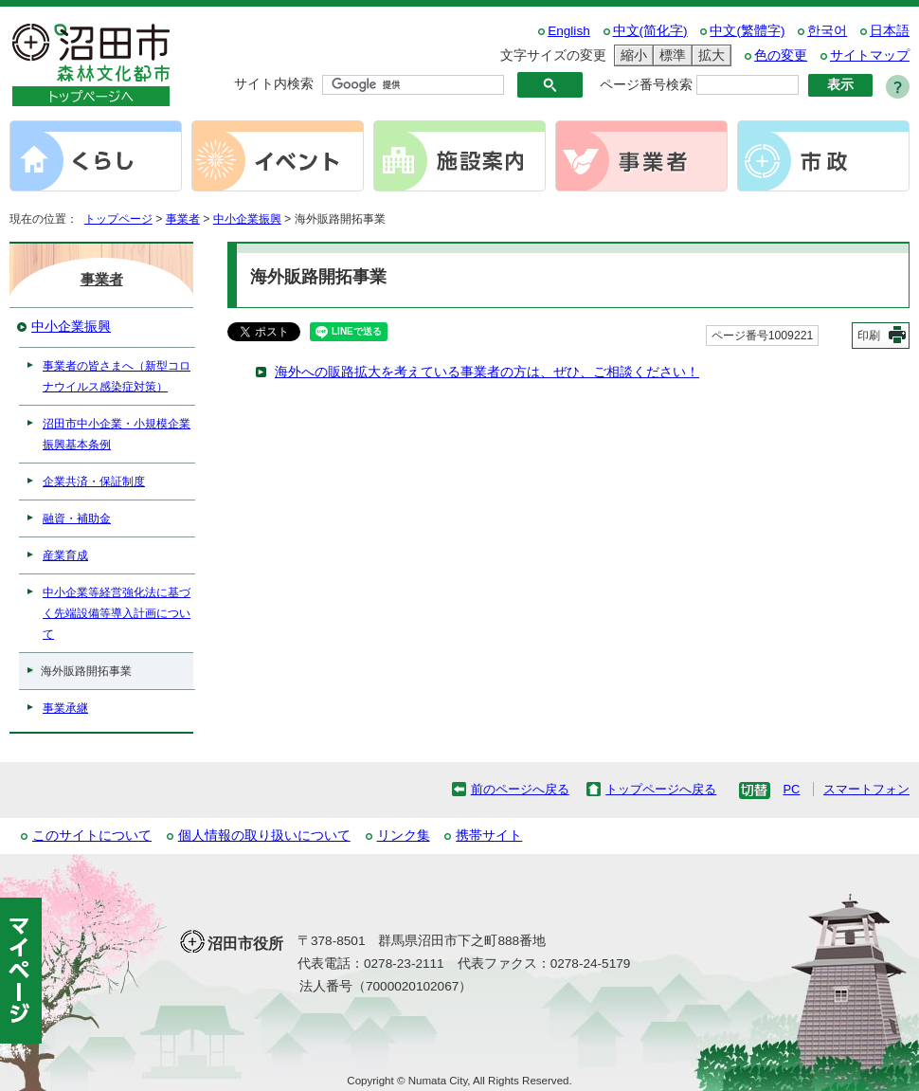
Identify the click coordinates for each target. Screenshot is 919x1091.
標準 (670, 55)
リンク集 (403, 835)
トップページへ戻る (660, 789)
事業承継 (65, 708)
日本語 (890, 31)
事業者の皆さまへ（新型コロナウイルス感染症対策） (116, 376)
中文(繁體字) (747, 31)
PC (791, 789)
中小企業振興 (247, 219)
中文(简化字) (650, 31)
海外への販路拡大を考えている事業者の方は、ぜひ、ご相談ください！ (487, 372)
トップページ (118, 219)
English (569, 31)
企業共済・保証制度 (94, 481)
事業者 (183, 219)
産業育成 (65, 555)
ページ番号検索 (646, 85)
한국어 (827, 31)
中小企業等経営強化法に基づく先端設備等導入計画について (116, 613)
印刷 (868, 335)
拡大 (709, 55)
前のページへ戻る (520, 789)
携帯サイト (489, 835)
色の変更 (780, 55)
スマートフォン (866, 789)
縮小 (631, 55)
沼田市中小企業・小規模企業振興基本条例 (116, 434)
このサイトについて (92, 835)
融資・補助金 (77, 518)
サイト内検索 (274, 84)
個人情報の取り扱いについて (264, 835)
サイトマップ (870, 55)
